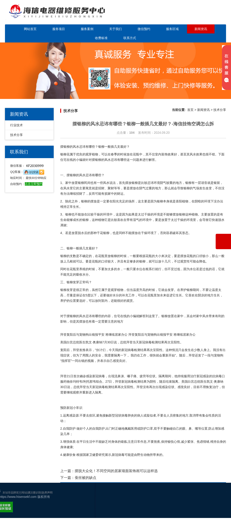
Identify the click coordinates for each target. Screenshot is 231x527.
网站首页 (30, 29)
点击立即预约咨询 (200, 15)
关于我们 (115, 29)
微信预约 (144, 29)
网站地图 (217, 510)
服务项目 (58, 29)
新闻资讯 (200, 29)
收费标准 (101, 38)
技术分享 (16, 135)
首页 (190, 110)
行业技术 (16, 125)
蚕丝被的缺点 (85, 478)
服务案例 (87, 29)
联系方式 (129, 38)
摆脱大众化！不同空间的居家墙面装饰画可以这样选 (116, 471)
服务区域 (172, 29)
